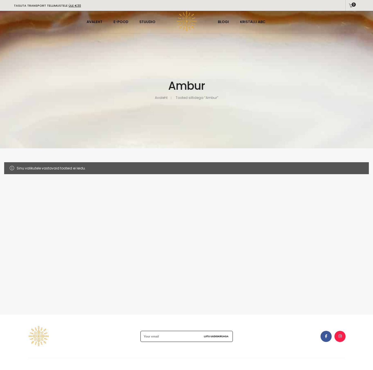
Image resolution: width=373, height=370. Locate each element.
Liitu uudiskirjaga (216, 336)
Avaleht (161, 97)
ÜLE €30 (75, 5)
